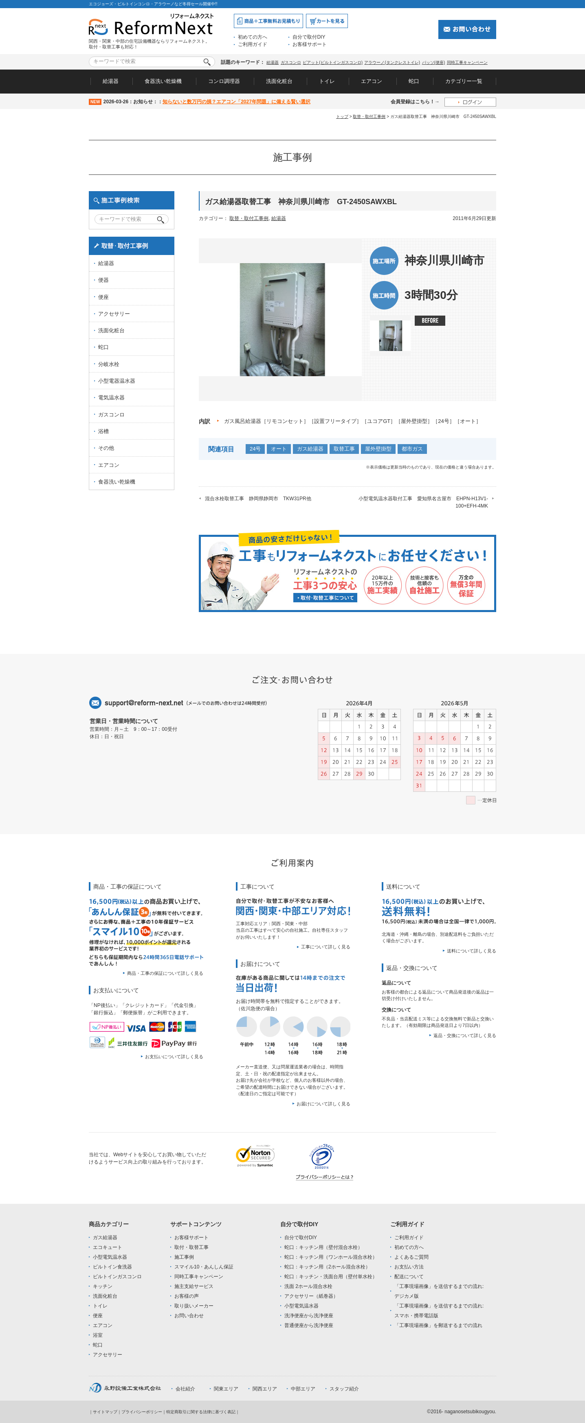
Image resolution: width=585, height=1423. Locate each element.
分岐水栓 (108, 364)
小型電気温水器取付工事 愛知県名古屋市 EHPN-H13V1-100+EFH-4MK (423, 502)
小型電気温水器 (110, 1257)
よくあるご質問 (411, 1257)
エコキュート (107, 1247)
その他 (106, 448)
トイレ (327, 81)
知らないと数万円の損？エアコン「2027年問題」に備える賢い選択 (236, 102)
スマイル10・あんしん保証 (203, 1267)
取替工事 (344, 449)
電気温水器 (111, 397)
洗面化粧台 (279, 81)
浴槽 (103, 431)
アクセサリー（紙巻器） (311, 1296)
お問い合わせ (189, 1315)
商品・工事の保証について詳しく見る (165, 973)
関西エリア (265, 1389)
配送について (409, 1276)
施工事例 (184, 1257)
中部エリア (303, 1389)
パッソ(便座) (433, 62)
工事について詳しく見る (325, 946)
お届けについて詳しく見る (323, 1103)
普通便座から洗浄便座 (308, 1325)
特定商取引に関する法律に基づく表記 (200, 1412)
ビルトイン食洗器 (112, 1267)
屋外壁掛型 (378, 449)
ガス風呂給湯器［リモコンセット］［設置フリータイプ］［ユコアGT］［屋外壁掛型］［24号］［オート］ (352, 421)
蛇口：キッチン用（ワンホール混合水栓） (330, 1257)
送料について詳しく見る (471, 950)
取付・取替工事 (191, 1247)
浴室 (98, 1335)
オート (279, 449)
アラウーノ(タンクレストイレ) (392, 62)
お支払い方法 (409, 1267)
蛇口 (414, 81)
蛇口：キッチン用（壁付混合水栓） (323, 1247)
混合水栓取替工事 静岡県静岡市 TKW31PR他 (258, 498)
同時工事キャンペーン (467, 62)
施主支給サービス (193, 1286)
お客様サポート (309, 44)
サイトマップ (105, 1412)
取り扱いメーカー (193, 1306)
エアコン (371, 81)
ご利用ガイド (252, 44)
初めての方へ (252, 37)
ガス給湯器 (310, 449)
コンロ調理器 (224, 81)
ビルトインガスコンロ (117, 1276)
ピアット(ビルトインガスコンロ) (333, 62)
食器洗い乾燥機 (163, 81)
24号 (255, 449)
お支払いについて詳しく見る (174, 1056)
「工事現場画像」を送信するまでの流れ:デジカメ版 (439, 1291)
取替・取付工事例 (369, 116)
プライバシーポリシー (141, 1412)
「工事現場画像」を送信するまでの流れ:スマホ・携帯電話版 (439, 1310)
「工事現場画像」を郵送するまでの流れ (438, 1325)
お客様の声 (186, 1296)
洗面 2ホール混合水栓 (308, 1286)
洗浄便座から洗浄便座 (308, 1315)
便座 (103, 297)
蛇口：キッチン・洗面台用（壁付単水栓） (330, 1276)
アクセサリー (114, 314)
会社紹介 (185, 1389)
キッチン (102, 1286)
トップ (342, 116)
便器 (103, 280)
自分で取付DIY (308, 37)
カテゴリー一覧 (463, 81)
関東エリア (226, 1389)
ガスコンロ (291, 62)
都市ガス (412, 449)
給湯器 (272, 62)
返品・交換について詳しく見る (464, 1035)
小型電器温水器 (116, 381)
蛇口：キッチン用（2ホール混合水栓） (327, 1267)
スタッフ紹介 (344, 1389)
